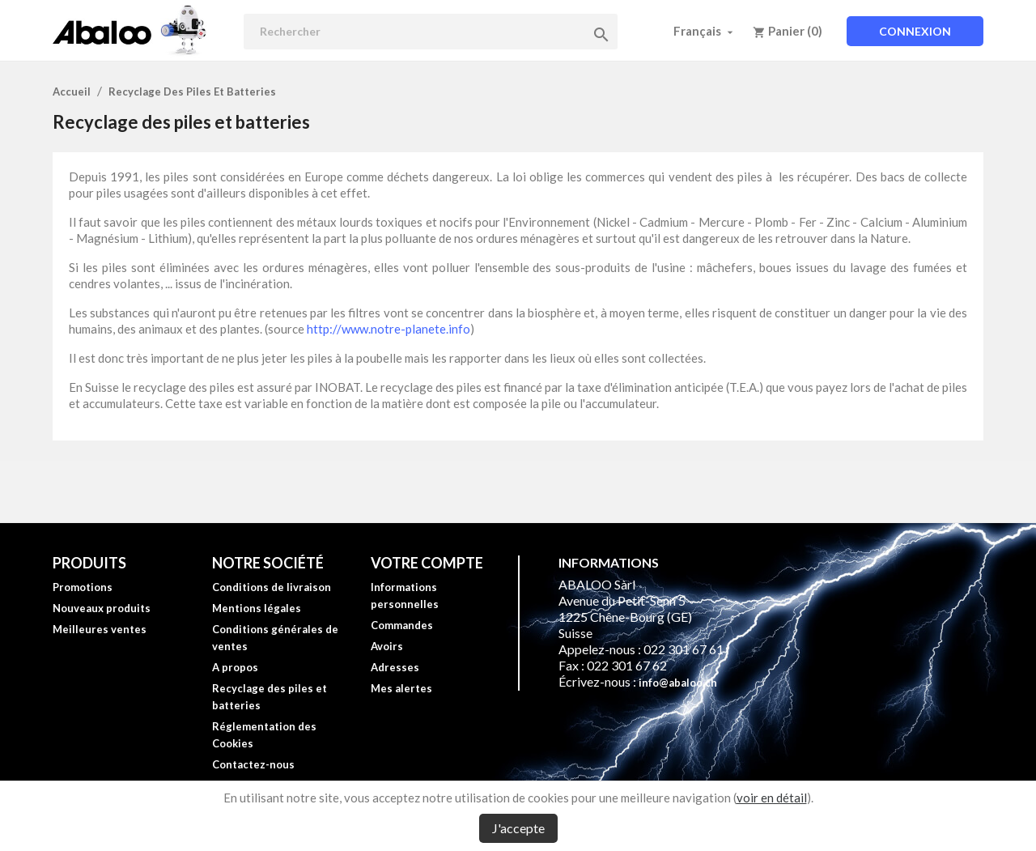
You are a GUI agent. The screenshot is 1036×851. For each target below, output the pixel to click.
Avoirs (387, 646)
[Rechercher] (431, 31)
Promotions (83, 587)
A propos (235, 667)
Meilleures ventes (99, 629)
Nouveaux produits (102, 608)
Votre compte (427, 563)
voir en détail (772, 797)
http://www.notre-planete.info (388, 328)
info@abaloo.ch (678, 682)
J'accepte (518, 828)
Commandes (402, 625)
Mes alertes (401, 688)
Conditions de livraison (271, 587)
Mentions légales (256, 608)
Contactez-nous (253, 764)
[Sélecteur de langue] (705, 31)
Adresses (395, 667)
